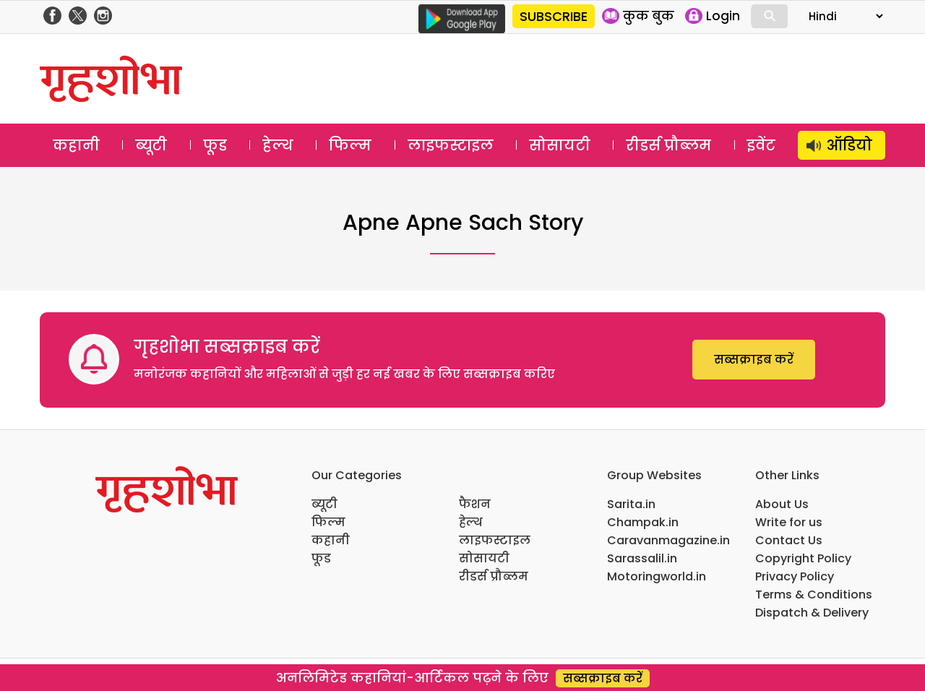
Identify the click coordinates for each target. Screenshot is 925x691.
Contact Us (788, 540)
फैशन (475, 504)
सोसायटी (559, 145)
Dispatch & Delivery (812, 612)
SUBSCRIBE (554, 16)
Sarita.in (631, 504)
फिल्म (350, 145)
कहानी (76, 145)
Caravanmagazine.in (668, 540)
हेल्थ (277, 145)
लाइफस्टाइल (451, 145)
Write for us (788, 522)
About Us (782, 504)
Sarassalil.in (642, 558)
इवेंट (761, 145)
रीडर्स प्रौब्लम (668, 145)
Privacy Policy (794, 576)
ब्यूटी (151, 145)
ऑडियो (849, 145)
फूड (215, 145)
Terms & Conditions (813, 594)
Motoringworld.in (656, 576)
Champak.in (643, 522)
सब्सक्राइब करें (753, 359)
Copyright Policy (803, 558)
